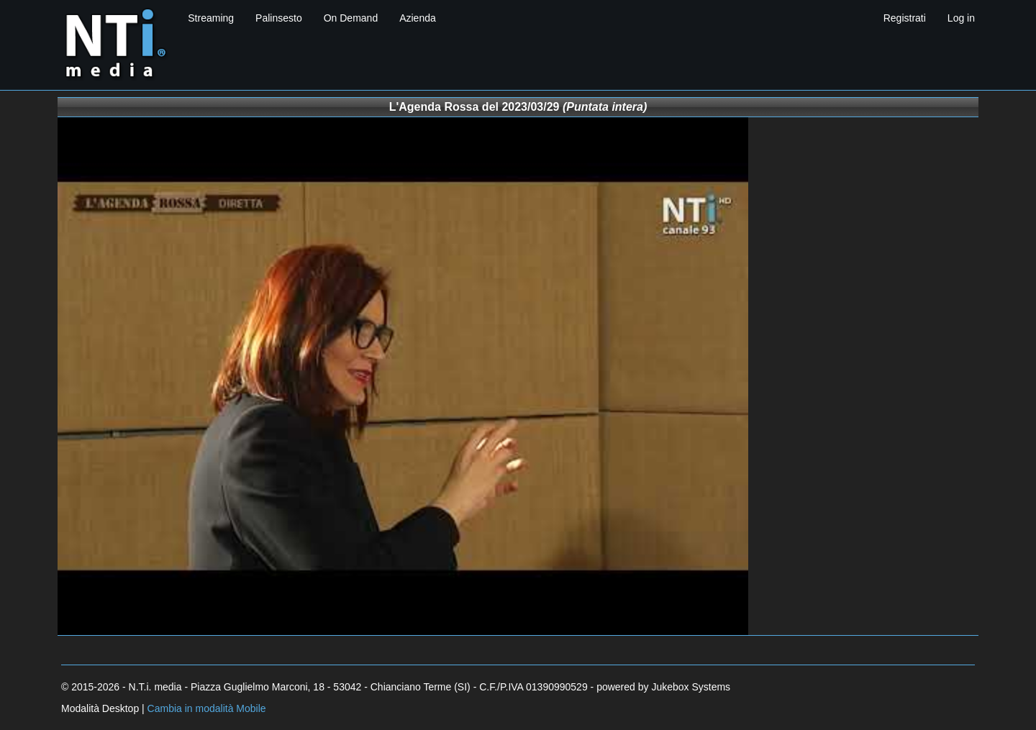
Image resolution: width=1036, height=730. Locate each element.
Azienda (417, 18)
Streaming (211, 18)
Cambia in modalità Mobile (206, 708)
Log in (961, 18)
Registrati (904, 18)
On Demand (351, 18)
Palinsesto (278, 18)
